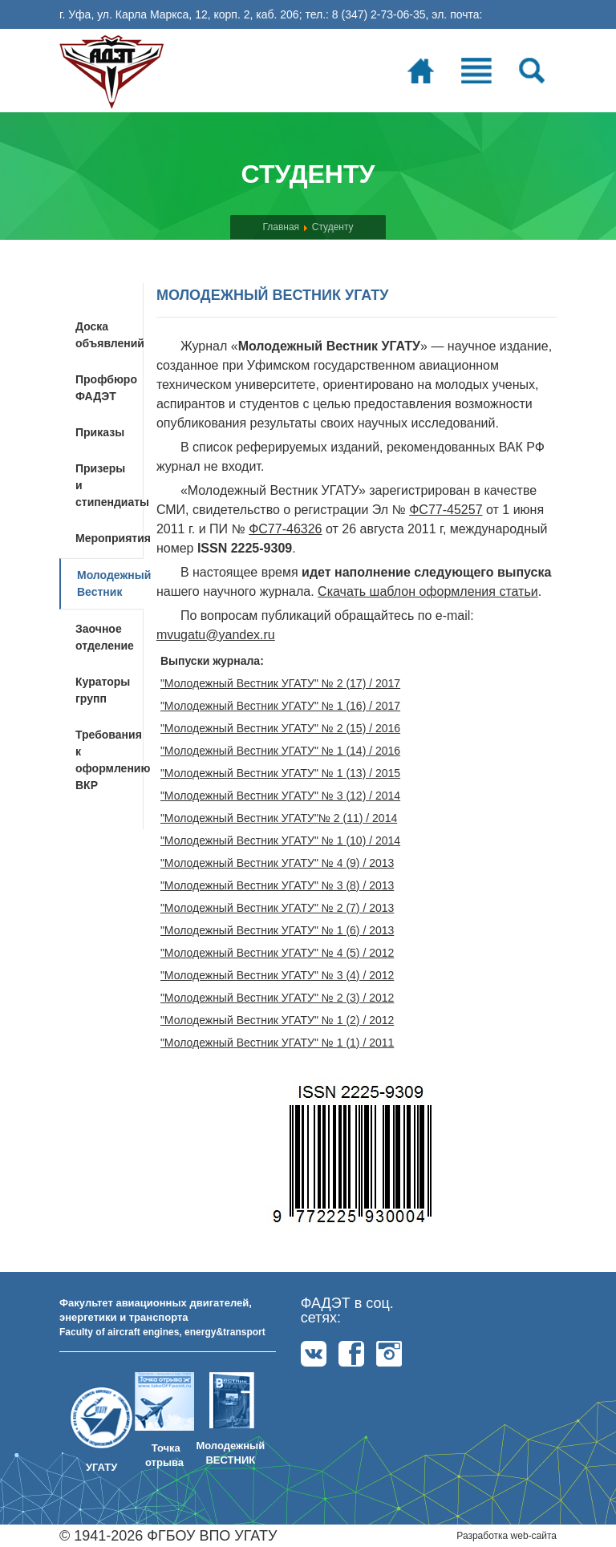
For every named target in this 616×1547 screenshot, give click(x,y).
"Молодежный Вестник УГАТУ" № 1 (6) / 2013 (277, 930)
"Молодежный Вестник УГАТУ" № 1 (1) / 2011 (277, 1042)
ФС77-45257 (445, 509)
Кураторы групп (102, 690)
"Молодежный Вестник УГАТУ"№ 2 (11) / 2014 (278, 818)
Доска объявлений (109, 335)
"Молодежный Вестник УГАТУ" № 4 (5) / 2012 (277, 952)
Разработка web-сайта (506, 1535)
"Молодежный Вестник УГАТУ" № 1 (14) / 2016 (280, 750)
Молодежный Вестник (110, 583)
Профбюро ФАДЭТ (106, 388)
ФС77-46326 (285, 529)
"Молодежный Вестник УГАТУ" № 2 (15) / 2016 (280, 728)
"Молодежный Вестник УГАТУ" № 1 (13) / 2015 (280, 773)
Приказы (99, 432)
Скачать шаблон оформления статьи (428, 591)
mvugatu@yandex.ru (215, 635)
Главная (280, 227)
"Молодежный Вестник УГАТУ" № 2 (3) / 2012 (277, 997)
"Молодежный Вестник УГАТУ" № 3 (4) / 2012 (277, 975)
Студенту (333, 227)
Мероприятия (109, 538)
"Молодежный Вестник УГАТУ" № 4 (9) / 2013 (277, 863)
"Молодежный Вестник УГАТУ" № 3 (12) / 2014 (280, 795)
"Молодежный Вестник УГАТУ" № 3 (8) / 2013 (277, 885)
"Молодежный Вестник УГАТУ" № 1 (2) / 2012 (277, 1020)
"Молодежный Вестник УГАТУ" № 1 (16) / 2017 (280, 705)
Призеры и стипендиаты (109, 485)
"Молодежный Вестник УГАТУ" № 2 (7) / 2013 (277, 907)
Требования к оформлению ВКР (109, 760)
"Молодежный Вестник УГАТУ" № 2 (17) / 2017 (280, 683)
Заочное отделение (104, 637)
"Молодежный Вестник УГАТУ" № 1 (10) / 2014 (280, 840)
